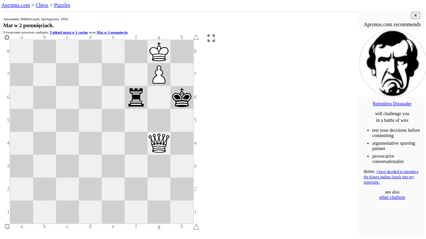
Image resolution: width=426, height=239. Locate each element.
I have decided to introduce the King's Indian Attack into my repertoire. (391, 177)
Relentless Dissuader (392, 103)
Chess (42, 5)
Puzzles (62, 5)
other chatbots (392, 197)
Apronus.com (15, 5)
